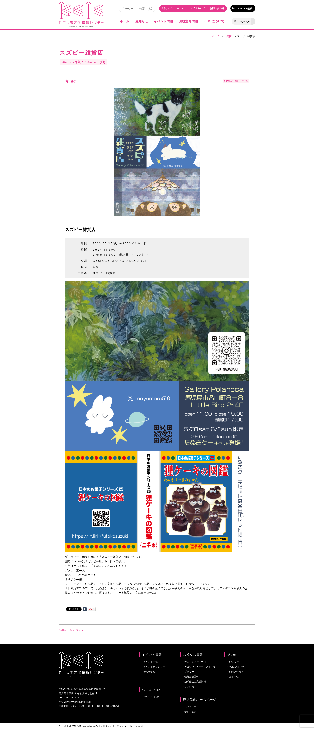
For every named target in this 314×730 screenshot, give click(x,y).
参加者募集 (149, 671)
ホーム (124, 21)
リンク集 (189, 686)
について (214, 21)
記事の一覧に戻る (71, 630)
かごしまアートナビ (195, 661)
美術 (229, 36)
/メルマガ (196, 8)
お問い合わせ (217, 8)
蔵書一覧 (234, 676)
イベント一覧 (150, 661)
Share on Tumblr (85, 609)
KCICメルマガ (237, 666)
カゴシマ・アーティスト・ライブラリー (199, 669)
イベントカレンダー (154, 666)
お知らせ (141, 21)
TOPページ (190, 707)
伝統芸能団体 (191, 676)
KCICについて (151, 697)
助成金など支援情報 (195, 681)
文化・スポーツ (192, 712)
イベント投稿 (245, 8)
